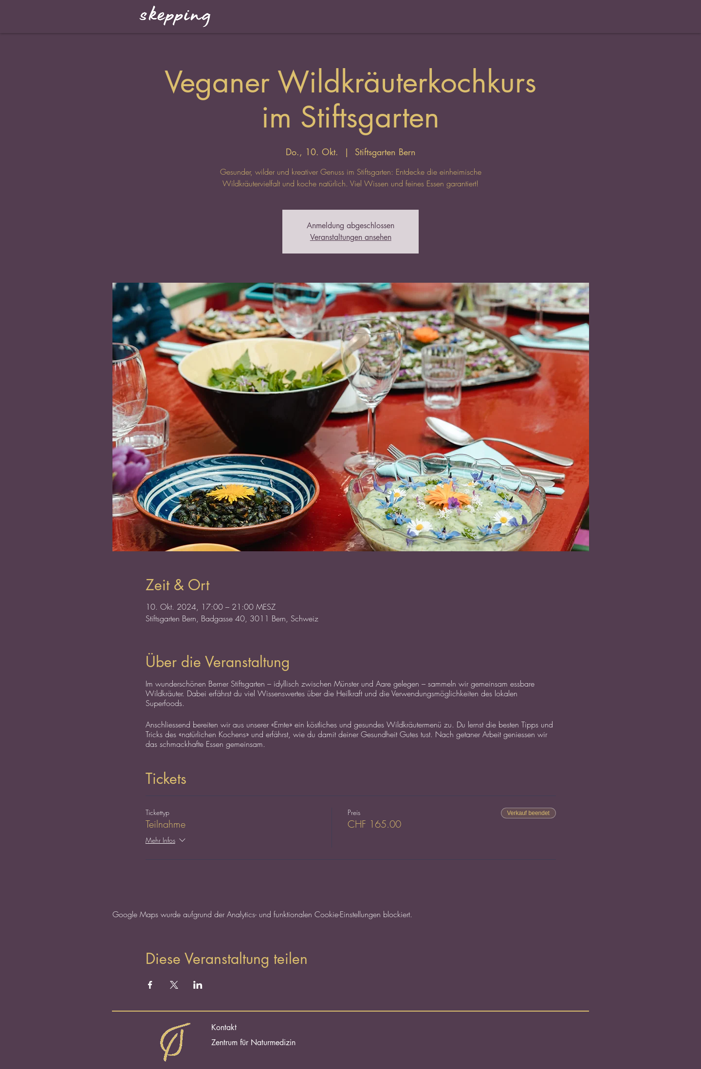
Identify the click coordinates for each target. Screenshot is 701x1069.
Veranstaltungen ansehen (350, 237)
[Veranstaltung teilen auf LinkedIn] (198, 985)
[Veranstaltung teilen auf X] (174, 985)
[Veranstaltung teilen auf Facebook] (150, 985)
